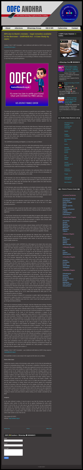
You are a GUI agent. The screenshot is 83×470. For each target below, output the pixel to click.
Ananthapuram (68, 126)
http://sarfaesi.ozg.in (14, 418)
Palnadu (66, 162)
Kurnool (66, 152)
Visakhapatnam (68, 177)
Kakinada (66, 147)
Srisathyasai (67, 170)
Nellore (66, 159)
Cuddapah (66, 136)
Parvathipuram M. (68, 164)
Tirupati (66, 174)
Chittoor (66, 134)
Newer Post (7, 428)
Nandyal (66, 157)
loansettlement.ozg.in (9, 47)
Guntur (66, 144)
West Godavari (68, 182)
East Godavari (67, 139)
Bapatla (66, 131)
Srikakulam (67, 169)
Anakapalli (66, 124)
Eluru (65, 141)
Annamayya (67, 127)
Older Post (48, 428)
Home (28, 428)
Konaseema (67, 149)
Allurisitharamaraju (69, 122)
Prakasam (66, 165)
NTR (65, 155)
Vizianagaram (67, 179)
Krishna (66, 151)
